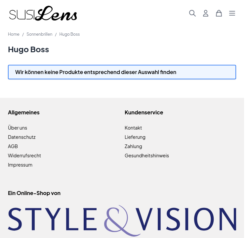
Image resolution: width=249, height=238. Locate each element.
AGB (13, 146)
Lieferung (135, 137)
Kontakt (133, 128)
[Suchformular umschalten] (192, 13)
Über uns (17, 128)
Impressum (20, 165)
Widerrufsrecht (24, 155)
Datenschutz (21, 137)
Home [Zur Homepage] (14, 34)
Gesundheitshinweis (147, 155)
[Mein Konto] (206, 13)
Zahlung (133, 146)
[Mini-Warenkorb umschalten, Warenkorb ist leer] (219, 13)
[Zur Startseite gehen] (43, 13)
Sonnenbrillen (39, 34)
